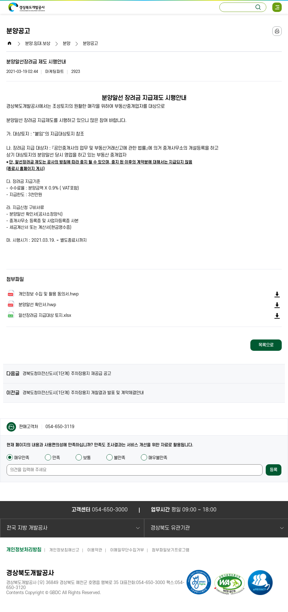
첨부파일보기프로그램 (170, 550)
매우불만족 (154, 457)
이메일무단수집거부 (127, 550)
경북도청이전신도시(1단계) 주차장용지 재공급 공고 (67, 373)
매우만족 (18, 457)
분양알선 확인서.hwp (31, 304)
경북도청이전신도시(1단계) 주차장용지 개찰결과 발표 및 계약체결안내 (83, 392)
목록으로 (266, 345)
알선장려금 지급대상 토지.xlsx (38, 315)
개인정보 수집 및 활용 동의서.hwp (42, 293)
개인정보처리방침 (23, 550)
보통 (83, 457)
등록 (273, 469)
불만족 (115, 457)
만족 (52, 457)
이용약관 (94, 550)
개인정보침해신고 (64, 550)
